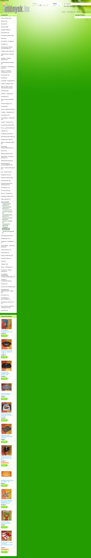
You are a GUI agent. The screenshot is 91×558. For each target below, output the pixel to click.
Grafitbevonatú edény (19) (7, 51)
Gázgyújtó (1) (4, 44)
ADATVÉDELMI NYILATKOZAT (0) (5, 298)
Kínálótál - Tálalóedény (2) (7, 112)
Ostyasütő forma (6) (6, 174)
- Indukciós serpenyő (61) (7, 212)
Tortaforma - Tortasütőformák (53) (6, 280)
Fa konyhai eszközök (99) (7, 35)
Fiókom (78, 12)
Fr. (35, 5)
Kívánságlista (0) (71, 12)
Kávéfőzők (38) (5, 90)
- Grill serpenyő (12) (7, 210)
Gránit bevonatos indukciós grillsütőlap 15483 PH (7, 437)
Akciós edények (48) (6, 18)
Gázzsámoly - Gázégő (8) (7, 41)
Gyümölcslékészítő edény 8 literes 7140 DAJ (6, 458)
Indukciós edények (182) (7, 83)
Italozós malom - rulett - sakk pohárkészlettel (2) (7, 87)
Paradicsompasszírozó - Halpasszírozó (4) (7, 184)
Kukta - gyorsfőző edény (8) (8, 128)
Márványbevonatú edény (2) (8, 136)
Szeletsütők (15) (5, 252)
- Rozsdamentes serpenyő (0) (6, 224)
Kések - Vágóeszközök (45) (8, 109)
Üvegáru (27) (4, 283)
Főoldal (63, 12)
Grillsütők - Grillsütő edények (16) (6, 59)
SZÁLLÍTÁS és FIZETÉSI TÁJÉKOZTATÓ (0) (7, 307)
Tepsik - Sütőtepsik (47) (7, 267)
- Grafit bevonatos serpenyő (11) (6, 204)
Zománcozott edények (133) (8, 286)
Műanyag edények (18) (6, 153)
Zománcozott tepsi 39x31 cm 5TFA (6, 394)
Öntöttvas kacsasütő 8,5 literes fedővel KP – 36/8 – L (6, 352)
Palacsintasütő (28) (6, 180)
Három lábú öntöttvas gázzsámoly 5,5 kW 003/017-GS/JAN (6, 502)
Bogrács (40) (4, 21)
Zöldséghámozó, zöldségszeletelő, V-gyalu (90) (7, 291)
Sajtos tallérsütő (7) (6, 199)
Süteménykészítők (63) (6, 235)
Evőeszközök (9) (5, 32)
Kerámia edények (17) (6, 103)
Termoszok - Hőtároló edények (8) (6, 270)
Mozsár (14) (4, 150)
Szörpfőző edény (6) (6, 258)
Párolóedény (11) (5, 187)
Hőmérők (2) (4, 78)
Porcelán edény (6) (5, 190)
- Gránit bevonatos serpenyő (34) (6, 207)
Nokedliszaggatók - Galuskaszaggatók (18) (6, 164)
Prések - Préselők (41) (6, 193)
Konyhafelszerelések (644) (7, 125)
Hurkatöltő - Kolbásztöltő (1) (8, 80)
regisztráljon (85, 6)
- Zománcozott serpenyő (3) (8, 232)
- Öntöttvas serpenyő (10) (7, 221)
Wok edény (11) (5, 295)
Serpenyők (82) (5, 202)
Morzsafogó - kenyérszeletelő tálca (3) (7, 147)
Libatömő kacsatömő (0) (7, 133)
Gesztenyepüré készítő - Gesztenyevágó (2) (7, 47)
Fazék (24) (3, 38)
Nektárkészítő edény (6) (7, 160)
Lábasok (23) (4, 131)
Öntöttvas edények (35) (7, 177)
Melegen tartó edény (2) (7, 139)
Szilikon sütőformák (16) (7, 255)
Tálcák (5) (3, 261)
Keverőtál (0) (4, 106)
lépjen (71, 6)
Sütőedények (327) (5, 238)
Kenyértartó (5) (4, 96)
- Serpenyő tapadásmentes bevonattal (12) (6, 228)
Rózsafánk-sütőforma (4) (7, 196)
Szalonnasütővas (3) (6, 249)
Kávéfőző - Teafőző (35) (7, 93)
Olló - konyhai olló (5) (6, 172)
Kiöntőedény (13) (5, 115)
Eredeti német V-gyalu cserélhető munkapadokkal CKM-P (7, 544)
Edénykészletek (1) (5, 29)
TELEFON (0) (4, 310)
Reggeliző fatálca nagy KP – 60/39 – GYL (7, 481)
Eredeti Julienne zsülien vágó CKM (6, 522)
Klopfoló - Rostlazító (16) (7, 122)
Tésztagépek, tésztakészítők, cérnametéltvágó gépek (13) (8, 275)
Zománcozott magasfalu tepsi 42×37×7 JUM (5, 373)
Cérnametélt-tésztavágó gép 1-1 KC (7, 331)
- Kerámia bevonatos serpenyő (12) (7, 215)
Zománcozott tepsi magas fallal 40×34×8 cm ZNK (6, 415)
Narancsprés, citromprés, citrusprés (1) (7, 157)
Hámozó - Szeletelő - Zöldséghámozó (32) (6, 71)
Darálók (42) (4, 24)
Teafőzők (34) (4, 264)
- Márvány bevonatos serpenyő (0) (7, 218)
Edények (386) (4, 27)
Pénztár (88, 12)
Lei (43, 5)
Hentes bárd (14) (5, 75)
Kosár (83, 12)
